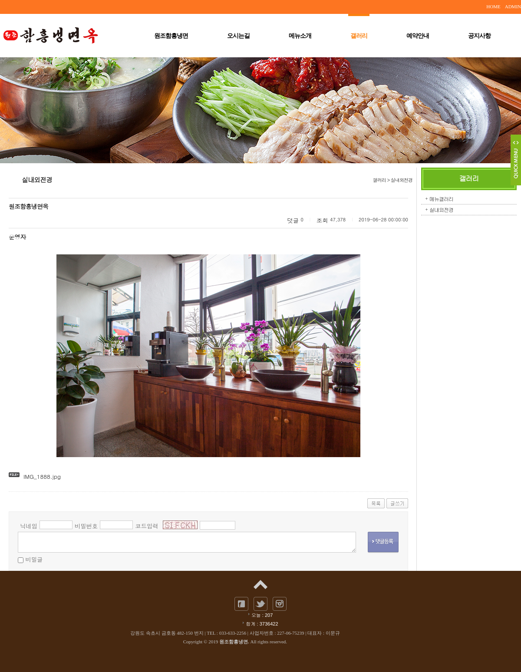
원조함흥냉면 (171, 36)
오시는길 (238, 36)
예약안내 (417, 36)
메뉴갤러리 (441, 198)
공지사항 (479, 36)
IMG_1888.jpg (42, 476)
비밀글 (34, 559)
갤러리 (358, 35)
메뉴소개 (300, 36)
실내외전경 (441, 209)
